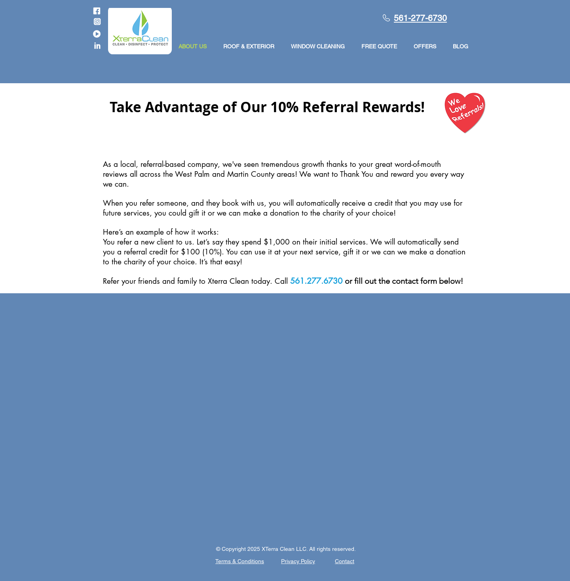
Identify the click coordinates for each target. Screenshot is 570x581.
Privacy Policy (298, 561)
